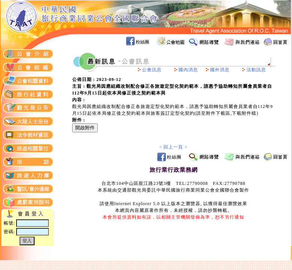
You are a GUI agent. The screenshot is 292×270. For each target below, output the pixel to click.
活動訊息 (256, 69)
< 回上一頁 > (173, 147)
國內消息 (188, 69)
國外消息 (220, 69)
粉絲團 (142, 42)
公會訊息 (152, 69)
